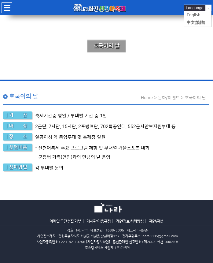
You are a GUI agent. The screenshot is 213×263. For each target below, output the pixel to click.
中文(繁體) (196, 23)
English (193, 15)
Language (195, 8)
